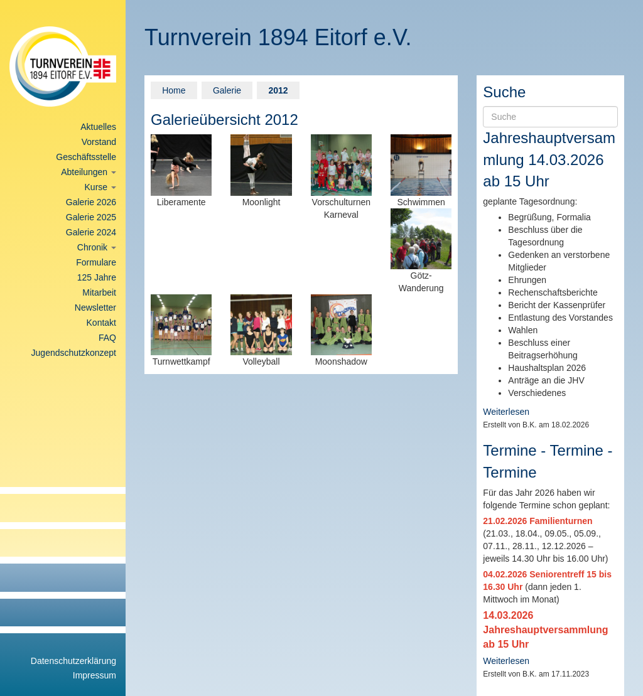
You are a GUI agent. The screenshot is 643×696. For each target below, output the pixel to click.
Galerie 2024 (91, 232)
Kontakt (101, 323)
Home (173, 90)
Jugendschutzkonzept (73, 353)
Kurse (100, 187)
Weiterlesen (506, 412)
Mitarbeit (99, 292)
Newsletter (95, 307)
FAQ (107, 338)
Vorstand (99, 142)
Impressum (94, 675)
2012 (278, 90)
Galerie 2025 (91, 217)
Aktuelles (98, 127)
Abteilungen (88, 172)
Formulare (96, 262)
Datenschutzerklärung (73, 661)
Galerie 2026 (91, 202)
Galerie (227, 90)
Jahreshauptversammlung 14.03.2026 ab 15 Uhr (549, 159)
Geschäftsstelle (86, 157)
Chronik (96, 247)
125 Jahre (96, 277)
